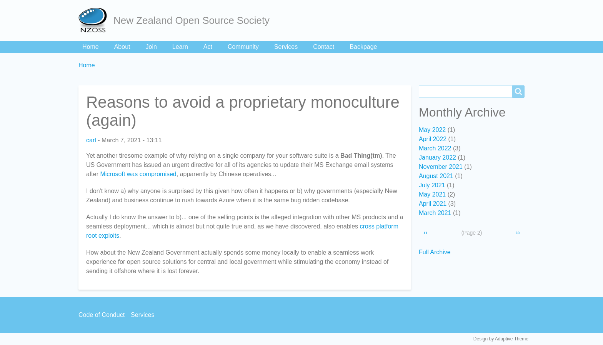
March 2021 (435, 213)
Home (90, 46)
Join (151, 46)
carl (91, 140)
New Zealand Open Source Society (191, 20)
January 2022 (437, 157)
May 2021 (432, 194)
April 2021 (432, 203)
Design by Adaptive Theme (500, 339)
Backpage (363, 46)
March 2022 (435, 148)
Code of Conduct (101, 315)
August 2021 (436, 176)
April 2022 (432, 139)
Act (207, 46)
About (122, 46)
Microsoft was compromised (138, 174)
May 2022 (432, 130)
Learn (180, 46)
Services (286, 46)
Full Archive (435, 252)
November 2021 (441, 166)
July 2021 (432, 185)
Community (243, 46)
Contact (323, 46)
